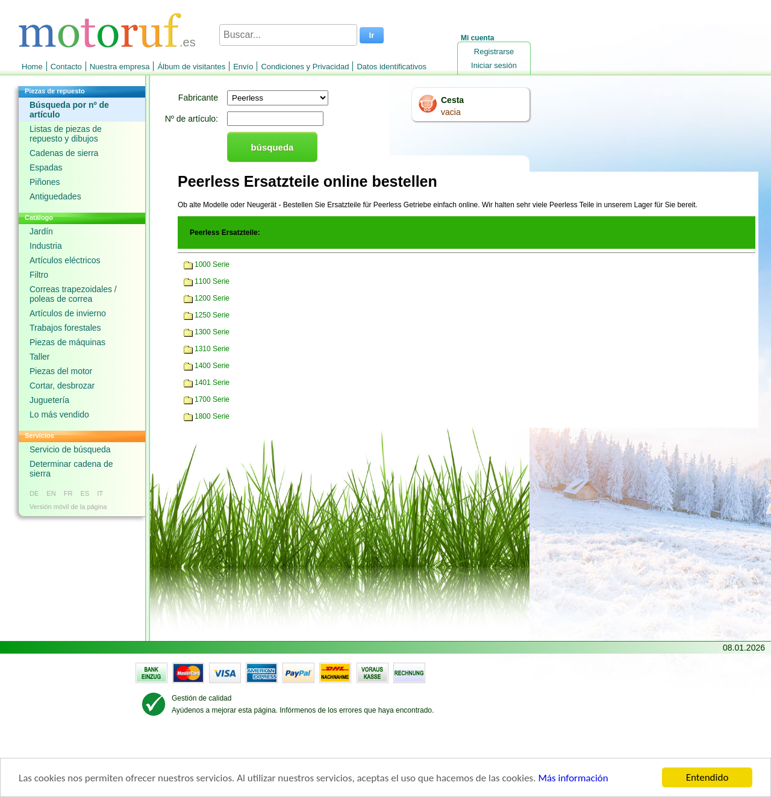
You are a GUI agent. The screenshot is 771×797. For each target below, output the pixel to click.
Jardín (41, 231)
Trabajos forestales (65, 328)
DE (34, 493)
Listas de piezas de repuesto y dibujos (66, 133)
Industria (46, 246)
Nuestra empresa (120, 66)
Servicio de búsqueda (70, 449)
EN (50, 493)
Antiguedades (55, 196)
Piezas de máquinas (67, 342)
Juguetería (49, 400)
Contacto (66, 66)
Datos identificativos (391, 66)
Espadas (46, 167)
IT (100, 493)
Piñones (45, 182)
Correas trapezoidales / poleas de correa (73, 294)
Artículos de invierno (68, 313)
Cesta (452, 100)
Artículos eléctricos (65, 260)
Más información (573, 778)
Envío (243, 66)
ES (84, 493)
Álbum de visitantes (191, 66)
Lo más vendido (59, 414)
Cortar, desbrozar (62, 385)
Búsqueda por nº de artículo (69, 109)
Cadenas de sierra (64, 153)
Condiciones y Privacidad (305, 66)
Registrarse (494, 51)
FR (68, 493)
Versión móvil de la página (68, 506)
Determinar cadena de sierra (71, 468)
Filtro (39, 275)
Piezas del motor (61, 371)
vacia (451, 112)
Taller (39, 356)
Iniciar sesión (494, 65)
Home (32, 66)
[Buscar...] (288, 35)
